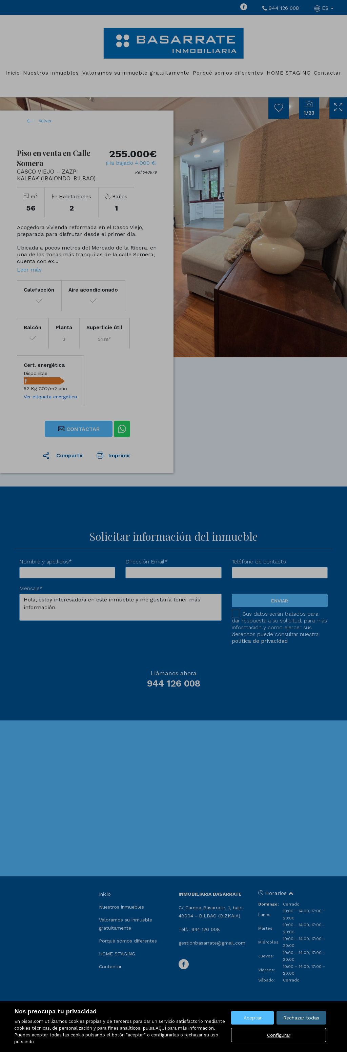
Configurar (278, 1035)
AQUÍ (161, 1028)
